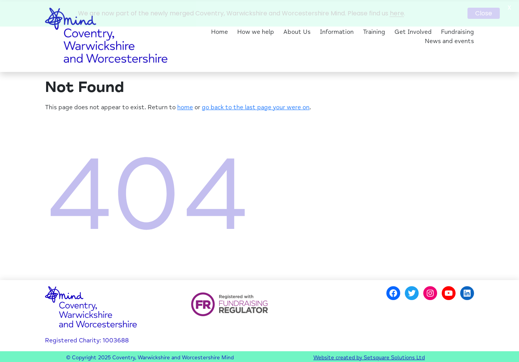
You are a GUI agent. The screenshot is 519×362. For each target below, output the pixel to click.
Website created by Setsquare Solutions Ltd (369, 356)
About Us (297, 31)
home (185, 106)
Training (374, 31)
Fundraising (457, 31)
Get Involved (413, 31)
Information (337, 31)
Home (219, 31)
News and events (449, 40)
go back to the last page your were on (255, 106)
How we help (255, 31)
